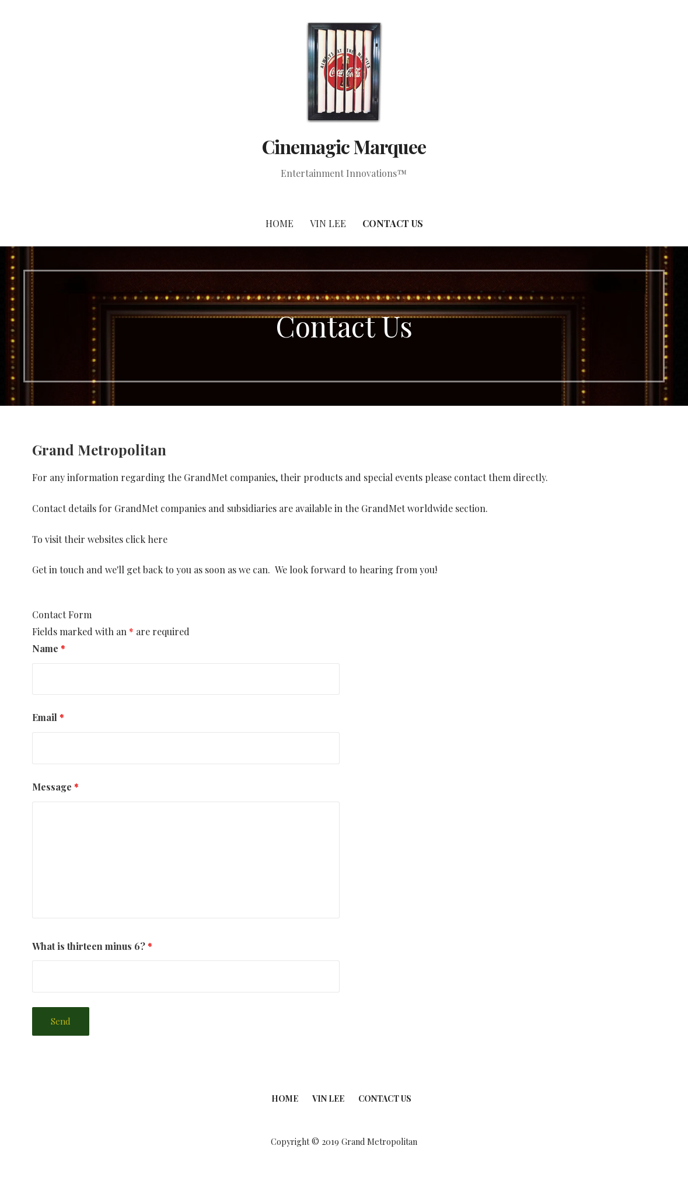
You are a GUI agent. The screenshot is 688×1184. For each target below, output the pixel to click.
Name (48, 648)
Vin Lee (328, 223)
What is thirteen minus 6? (92, 946)
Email (48, 717)
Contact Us (392, 223)
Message (55, 787)
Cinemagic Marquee (344, 146)
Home (280, 223)
